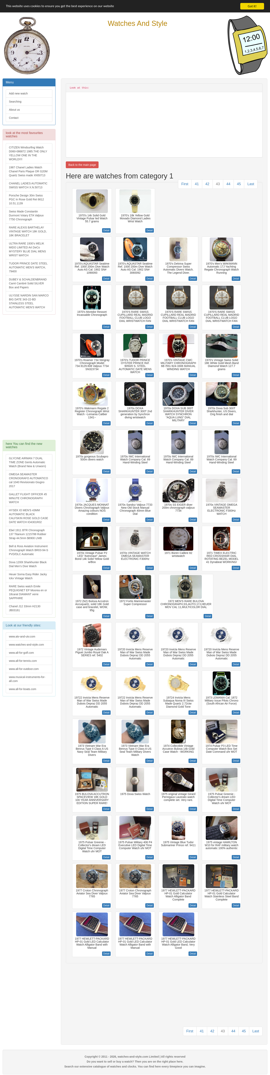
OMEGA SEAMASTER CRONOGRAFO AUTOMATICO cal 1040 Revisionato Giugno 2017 (28, 480)
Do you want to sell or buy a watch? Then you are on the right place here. (135, 1061)
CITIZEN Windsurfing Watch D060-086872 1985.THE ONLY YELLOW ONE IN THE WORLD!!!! (28, 153)
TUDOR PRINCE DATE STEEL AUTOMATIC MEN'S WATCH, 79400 (28, 267)
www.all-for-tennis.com (23, 660)
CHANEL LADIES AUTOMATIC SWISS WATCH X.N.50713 (28, 185)
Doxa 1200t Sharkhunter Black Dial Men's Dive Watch (28, 564)
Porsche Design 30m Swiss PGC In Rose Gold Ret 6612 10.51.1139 (26, 199)
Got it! (252, 6)
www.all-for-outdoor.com (24, 668)
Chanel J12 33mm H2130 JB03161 (24, 608)
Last (250, 184)
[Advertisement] (29, 379)
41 (197, 184)
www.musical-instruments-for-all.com (27, 679)
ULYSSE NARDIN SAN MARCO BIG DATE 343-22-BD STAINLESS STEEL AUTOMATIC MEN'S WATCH (29, 301)
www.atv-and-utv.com (22, 636)
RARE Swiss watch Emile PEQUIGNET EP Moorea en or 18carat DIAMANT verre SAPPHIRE (28, 592)
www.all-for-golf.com (21, 652)
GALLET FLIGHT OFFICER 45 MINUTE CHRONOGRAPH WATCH (28, 498)
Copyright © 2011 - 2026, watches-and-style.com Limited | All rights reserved (135, 1056)
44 (228, 184)
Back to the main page (82, 164)
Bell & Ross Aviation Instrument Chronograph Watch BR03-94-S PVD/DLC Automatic (28, 550)
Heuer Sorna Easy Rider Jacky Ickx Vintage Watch (28, 576)
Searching (15, 101)
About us (14, 109)
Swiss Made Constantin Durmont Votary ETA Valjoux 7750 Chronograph (26, 215)
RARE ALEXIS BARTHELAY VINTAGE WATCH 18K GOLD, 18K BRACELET (28, 231)
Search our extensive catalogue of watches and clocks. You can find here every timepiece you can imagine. (135, 1066)
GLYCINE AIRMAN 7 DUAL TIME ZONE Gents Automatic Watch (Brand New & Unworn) (27, 462)
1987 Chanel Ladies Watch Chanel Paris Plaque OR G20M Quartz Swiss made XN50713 (28, 171)
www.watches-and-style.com (26, 644)
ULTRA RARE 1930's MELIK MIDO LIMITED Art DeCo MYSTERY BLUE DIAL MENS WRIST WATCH (27, 249)
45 (239, 184)
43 (218, 184)
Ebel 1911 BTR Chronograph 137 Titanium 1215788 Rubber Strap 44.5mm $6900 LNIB (27, 534)
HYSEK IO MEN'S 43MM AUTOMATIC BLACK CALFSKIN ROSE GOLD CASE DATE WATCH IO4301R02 (28, 516)
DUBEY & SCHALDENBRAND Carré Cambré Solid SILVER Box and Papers (28, 283)
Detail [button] (106, 230)
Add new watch (18, 93)
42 (207, 184)
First (184, 184)
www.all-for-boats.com (22, 689)
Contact (13, 117)
